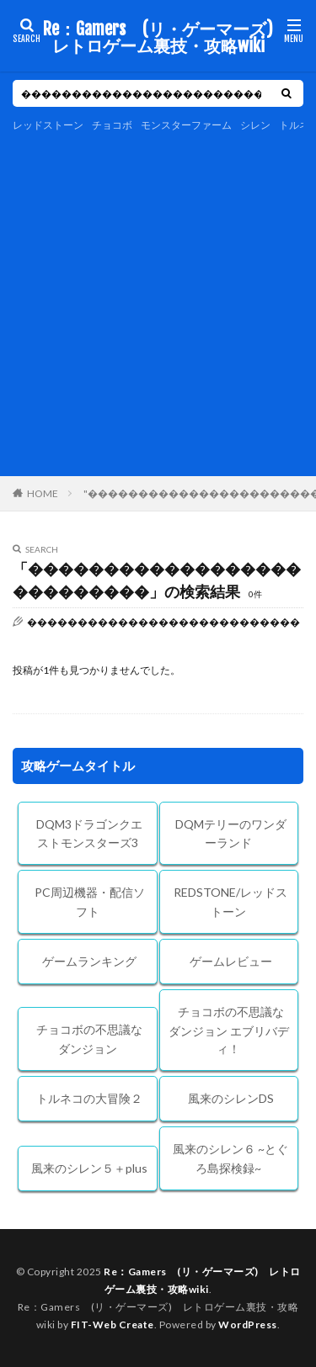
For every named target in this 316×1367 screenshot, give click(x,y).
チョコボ (112, 125)
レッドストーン (48, 125)
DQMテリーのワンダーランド (231, 833)
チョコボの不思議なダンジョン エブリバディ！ (229, 1030)
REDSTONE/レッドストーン (230, 902)
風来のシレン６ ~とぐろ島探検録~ (230, 1158)
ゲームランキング (89, 961)
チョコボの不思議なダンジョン (89, 1039)
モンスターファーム (186, 125)
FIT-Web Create (112, 1324)
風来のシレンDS (231, 1098)
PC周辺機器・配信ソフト (90, 902)
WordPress (247, 1324)
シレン (255, 125)
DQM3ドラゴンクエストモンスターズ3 (89, 833)
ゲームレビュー (231, 961)
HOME (42, 493)
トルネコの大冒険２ (89, 1098)
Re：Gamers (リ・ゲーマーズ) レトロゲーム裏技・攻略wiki (159, 38)
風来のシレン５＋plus (89, 1168)
